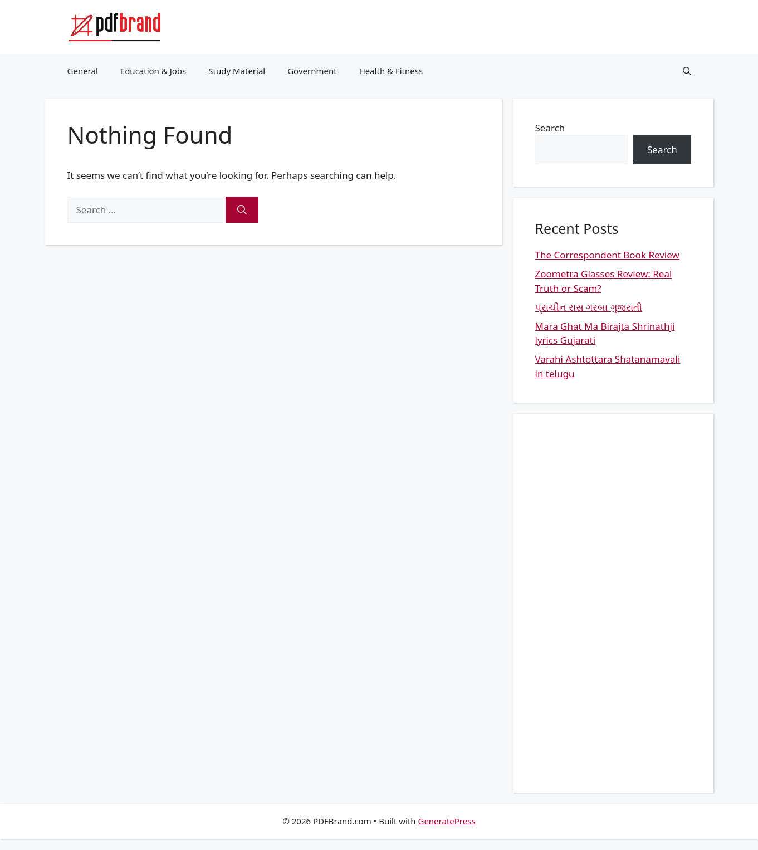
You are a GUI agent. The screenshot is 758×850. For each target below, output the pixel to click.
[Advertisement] (613, 603)
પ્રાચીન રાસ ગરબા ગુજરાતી (588, 307)
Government (311, 70)
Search (550, 127)
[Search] (242, 210)
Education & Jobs (153, 70)
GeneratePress (446, 821)
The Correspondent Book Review (607, 254)
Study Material (236, 70)
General (82, 70)
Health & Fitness (391, 70)
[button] (687, 70)
